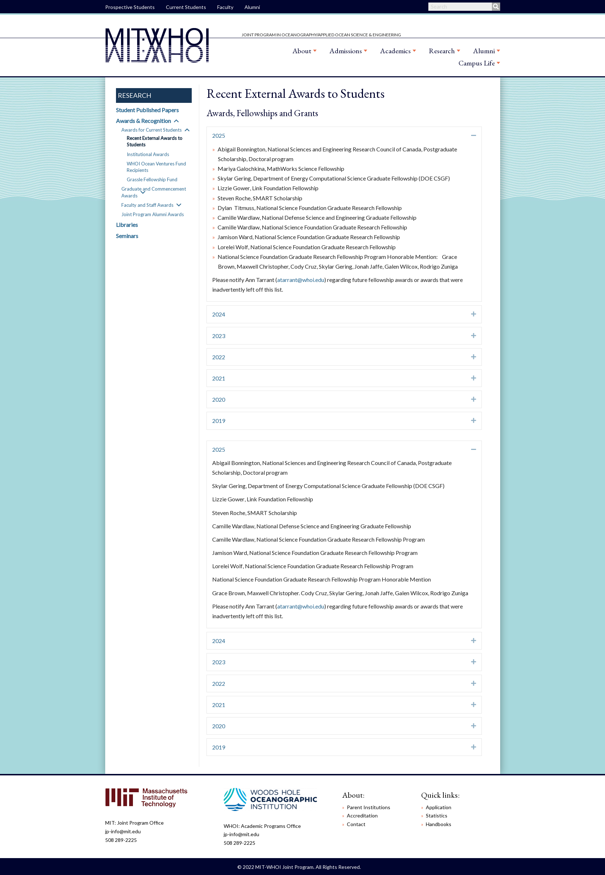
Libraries (127, 224)
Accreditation (362, 815)
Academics (395, 50)
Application (438, 807)
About (301, 50)
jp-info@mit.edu (123, 831)
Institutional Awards (148, 154)
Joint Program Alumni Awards (152, 214)
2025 (218, 135)
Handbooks (438, 824)
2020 (218, 399)
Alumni (252, 7)
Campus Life (477, 63)
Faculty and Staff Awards (147, 205)
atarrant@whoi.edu (300, 279)
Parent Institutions (368, 807)
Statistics (436, 815)
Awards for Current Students (151, 130)
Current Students (186, 7)
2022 (218, 357)
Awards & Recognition (143, 120)
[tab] (344, 135)
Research (442, 50)
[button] (176, 120)
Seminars (127, 235)
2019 (218, 420)
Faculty (225, 7)
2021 (218, 378)
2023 (218, 335)
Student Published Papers (147, 109)
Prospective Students (130, 7)
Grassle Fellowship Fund (152, 179)
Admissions (345, 50)
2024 (218, 314)
